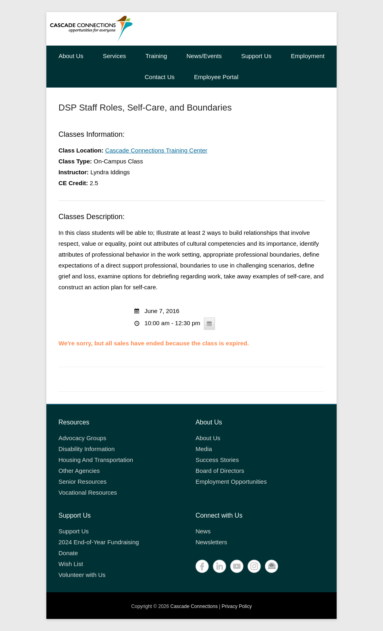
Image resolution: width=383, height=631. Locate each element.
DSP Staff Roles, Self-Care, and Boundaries (145, 107)
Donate (68, 553)
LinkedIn (219, 566)
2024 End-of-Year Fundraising (98, 542)
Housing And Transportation (95, 459)
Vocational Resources (87, 492)
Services (114, 55)
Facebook (202, 566)
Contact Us (160, 76)
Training (156, 55)
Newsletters (211, 542)
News (203, 531)
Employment (307, 55)
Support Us (256, 55)
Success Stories (217, 459)
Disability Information (86, 448)
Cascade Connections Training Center (156, 150)
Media (204, 448)
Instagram (254, 566)
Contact (271, 566)
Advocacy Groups (82, 438)
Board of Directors (220, 470)
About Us (70, 55)
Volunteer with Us (82, 574)
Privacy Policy (237, 606)
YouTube (237, 566)
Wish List (70, 563)
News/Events (204, 55)
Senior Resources (82, 481)
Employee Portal (216, 76)
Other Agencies (79, 470)
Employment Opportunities (231, 481)
